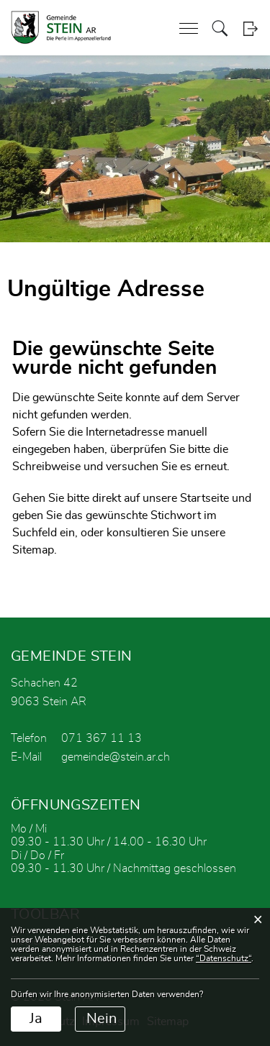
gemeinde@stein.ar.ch (115, 757)
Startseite (204, 498)
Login (250, 28)
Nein (101, 1018)
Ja (36, 1018)
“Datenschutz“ (223, 958)
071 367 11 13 (101, 738)
